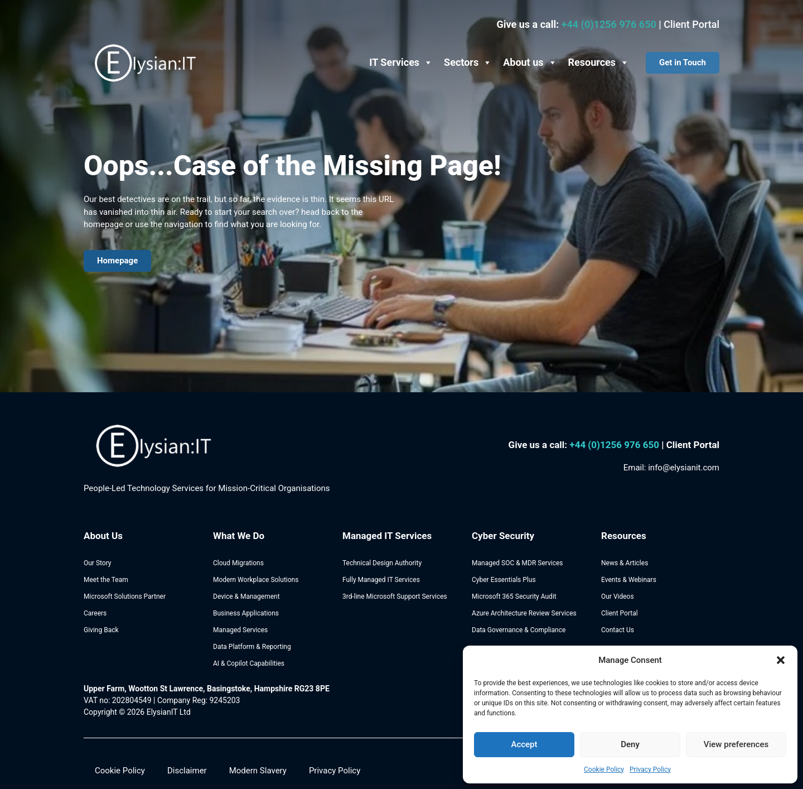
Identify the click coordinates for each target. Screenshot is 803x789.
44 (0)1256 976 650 (618, 444)
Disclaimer (187, 771)
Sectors (468, 62)
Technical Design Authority (382, 563)
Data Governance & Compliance (518, 630)
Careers (95, 613)
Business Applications (246, 613)
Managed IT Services (387, 535)
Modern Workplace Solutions (255, 580)
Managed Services (240, 630)
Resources (599, 62)
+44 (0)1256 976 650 (610, 24)
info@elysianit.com (683, 468)
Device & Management (246, 596)
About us (530, 62)
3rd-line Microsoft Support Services (394, 596)
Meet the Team (106, 580)
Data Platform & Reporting (252, 647)
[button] (780, 660)
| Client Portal (690, 444)
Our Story (98, 563)
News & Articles (624, 563)
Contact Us (617, 630)
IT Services (401, 62)
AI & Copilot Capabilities (248, 663)
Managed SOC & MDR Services (517, 563)
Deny (630, 744)
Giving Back (101, 630)
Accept (524, 744)
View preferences (736, 744)
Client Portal (691, 24)
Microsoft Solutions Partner (125, 596)
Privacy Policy (650, 769)
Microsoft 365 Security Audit (514, 596)
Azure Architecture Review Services (524, 613)
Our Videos (617, 596)
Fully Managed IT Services (381, 580)
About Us (103, 535)
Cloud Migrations (238, 563)
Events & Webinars (628, 580)
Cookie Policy (604, 769)
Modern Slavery (258, 771)
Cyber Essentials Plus (504, 580)
